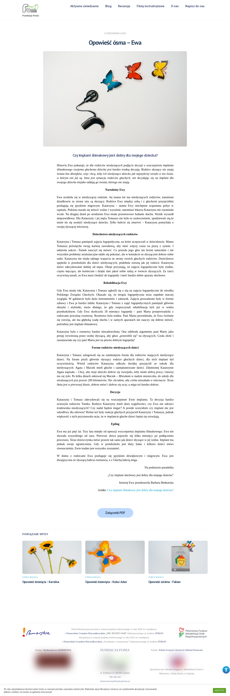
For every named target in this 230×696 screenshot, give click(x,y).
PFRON (156, 633)
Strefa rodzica (30, 578)
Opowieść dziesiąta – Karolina (40, 582)
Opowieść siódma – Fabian (164, 582)
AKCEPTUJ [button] (219, 690)
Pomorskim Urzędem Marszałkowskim (87, 633)
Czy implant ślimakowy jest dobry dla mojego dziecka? (140, 490)
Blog (108, 6)
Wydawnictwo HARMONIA (57, 649)
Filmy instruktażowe (150, 6)
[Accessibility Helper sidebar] (226, 670)
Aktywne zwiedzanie (84, 6)
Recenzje (124, 6)
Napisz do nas (195, 6)
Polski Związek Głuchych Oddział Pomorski (180, 649)
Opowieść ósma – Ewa (115, 43)
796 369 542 (115, 676)
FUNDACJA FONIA (115, 649)
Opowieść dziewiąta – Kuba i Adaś (105, 582)
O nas (175, 6)
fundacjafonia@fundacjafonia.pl (115, 679)
